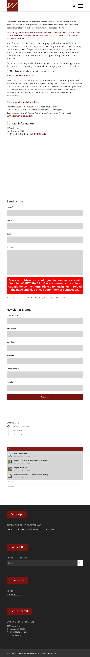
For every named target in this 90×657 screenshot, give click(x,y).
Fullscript (17, 514)
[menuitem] (72, 5)
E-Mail (10, 220)
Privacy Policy (49, 298)
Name (10, 207)
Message (11, 247)
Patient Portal (19, 611)
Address (10, 355)
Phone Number (13, 369)
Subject (10, 234)
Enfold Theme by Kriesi (49, 653)
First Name (11, 329)
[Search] (72, 5)
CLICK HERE (12, 529)
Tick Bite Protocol (14, 595)
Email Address (13, 315)
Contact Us (17, 547)
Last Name (11, 342)
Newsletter (17, 580)
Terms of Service (63, 298)
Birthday (10, 382)
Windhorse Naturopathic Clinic (28, 653)
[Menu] (79, 5)
